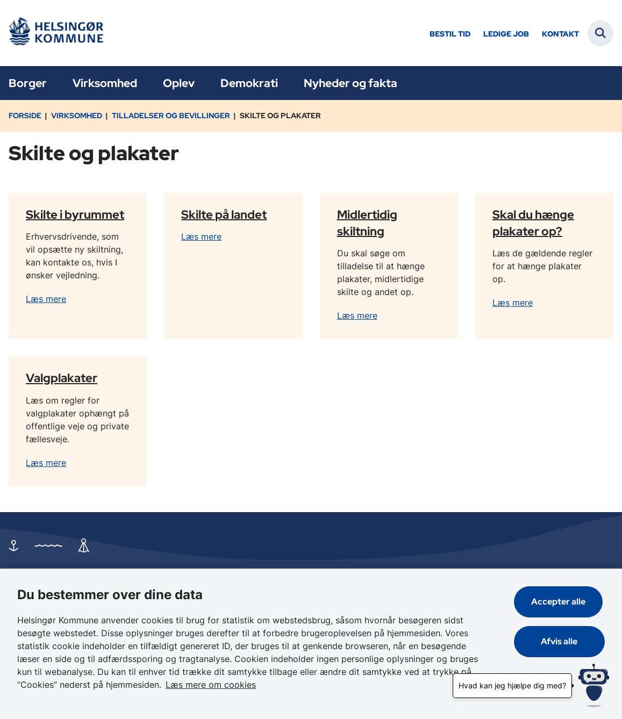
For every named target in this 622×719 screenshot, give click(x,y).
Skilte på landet (224, 214)
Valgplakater (61, 378)
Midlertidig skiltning (367, 222)
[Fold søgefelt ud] (600, 33)
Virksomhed (105, 83)
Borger (28, 83)
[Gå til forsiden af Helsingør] (55, 33)
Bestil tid (450, 34)
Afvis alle (560, 641)
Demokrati (249, 83)
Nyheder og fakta (350, 83)
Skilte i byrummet (75, 214)
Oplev (179, 83)
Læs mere (46, 298)
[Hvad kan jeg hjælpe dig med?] (594, 685)
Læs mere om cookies (211, 684)
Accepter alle (560, 601)
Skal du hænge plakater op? (533, 222)
